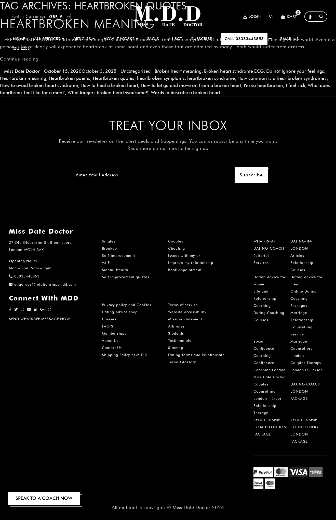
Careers (109, 319)
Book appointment (184, 270)
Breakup (109, 248)
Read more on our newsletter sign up (168, 148)
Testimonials (179, 340)
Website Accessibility (187, 312)
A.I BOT (175, 38)
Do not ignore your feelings (295, 71)
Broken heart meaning (178, 71)
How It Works (121, 38)
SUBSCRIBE (201, 38)
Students (176, 333)
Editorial (261, 255)
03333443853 (24, 276)
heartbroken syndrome (211, 78)
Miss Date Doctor (22, 71)
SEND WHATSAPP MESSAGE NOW (39, 319)
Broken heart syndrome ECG (234, 71)
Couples (175, 241)
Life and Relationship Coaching (264, 298)
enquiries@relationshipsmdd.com (42, 284)
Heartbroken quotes (113, 78)
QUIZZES (21, 48)
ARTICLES (84, 38)
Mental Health (115, 270)
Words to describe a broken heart (185, 92)
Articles (297, 255)
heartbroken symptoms (161, 78)
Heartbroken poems (69, 78)
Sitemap (175, 348)
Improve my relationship (190, 263)
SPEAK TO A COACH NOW (44, 498)
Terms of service (183, 305)
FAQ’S (153, 38)
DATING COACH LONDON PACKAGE (305, 391)
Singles (108, 241)
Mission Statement (185, 319)
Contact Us (112, 348)
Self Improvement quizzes (125, 277)
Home (19, 38)
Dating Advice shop (120, 312)
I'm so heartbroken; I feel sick (274, 85)
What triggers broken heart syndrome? (108, 92)
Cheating (176, 248)
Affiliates (176, 326)
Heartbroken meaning (23, 78)
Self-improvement (118, 255)
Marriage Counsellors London (301, 348)
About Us (110, 340)
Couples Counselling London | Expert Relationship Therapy (268, 398)
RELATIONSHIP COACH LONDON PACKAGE (270, 427)
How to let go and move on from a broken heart (191, 85)
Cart (289, 17)
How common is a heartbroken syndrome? (282, 78)
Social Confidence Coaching (263, 348)
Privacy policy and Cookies (126, 305)
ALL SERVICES (49, 38)
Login (252, 17)
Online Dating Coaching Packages (303, 298)
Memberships (114, 333)
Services (261, 263)
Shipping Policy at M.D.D (124, 355)
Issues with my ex (184, 255)
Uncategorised (135, 71)
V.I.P (106, 263)
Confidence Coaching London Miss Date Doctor (269, 370)
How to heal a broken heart (109, 85)
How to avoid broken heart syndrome (39, 85)
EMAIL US (289, 38)
